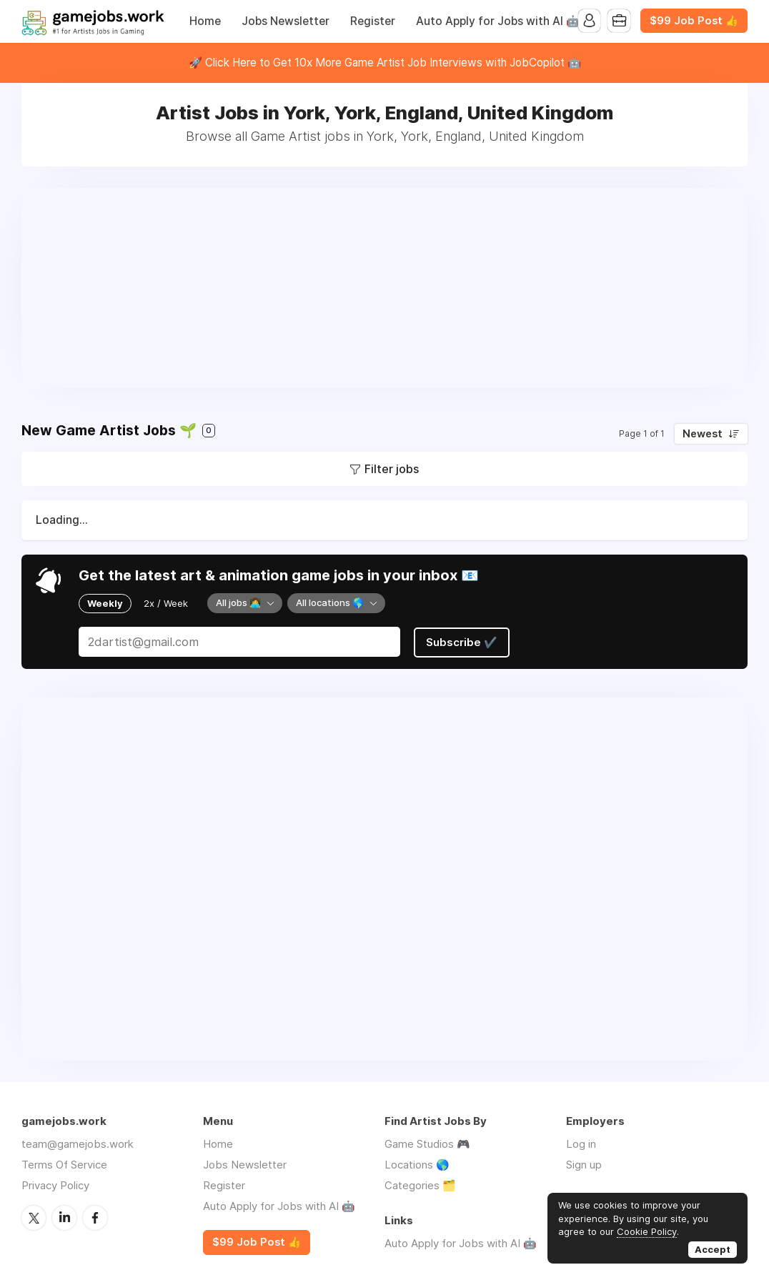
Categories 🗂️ (420, 1184)
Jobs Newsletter (285, 21)
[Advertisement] (384, 288)
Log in (581, 1143)
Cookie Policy (647, 1231)
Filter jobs (391, 469)
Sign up (584, 1164)
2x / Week (166, 603)
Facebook (95, 1216)
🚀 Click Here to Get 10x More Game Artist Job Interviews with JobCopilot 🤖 (385, 62)
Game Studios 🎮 (427, 1143)
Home (205, 21)
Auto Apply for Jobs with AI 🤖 (498, 21)
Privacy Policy (55, 1184)
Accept (712, 1249)
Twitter (33, 1216)
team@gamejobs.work (77, 1143)
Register (372, 21)
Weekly (105, 603)
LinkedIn (64, 1216)
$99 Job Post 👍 (694, 20)
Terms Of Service (64, 1164)
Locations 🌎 (417, 1164)
